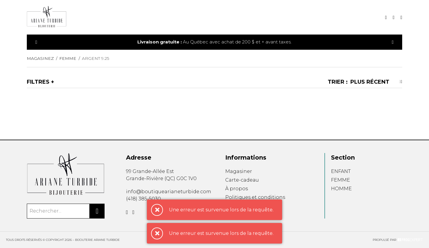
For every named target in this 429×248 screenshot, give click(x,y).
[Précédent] (36, 42)
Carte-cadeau (242, 180)
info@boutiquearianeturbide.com (168, 191)
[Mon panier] (393, 17)
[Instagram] (134, 212)
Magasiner (238, 171)
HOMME (341, 188)
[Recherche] (386, 17)
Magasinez (40, 58)
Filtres (38, 82)
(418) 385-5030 (143, 199)
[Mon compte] (401, 17)
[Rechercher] (97, 211)
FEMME (340, 180)
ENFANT (341, 171)
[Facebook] (127, 212)
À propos (236, 188)
